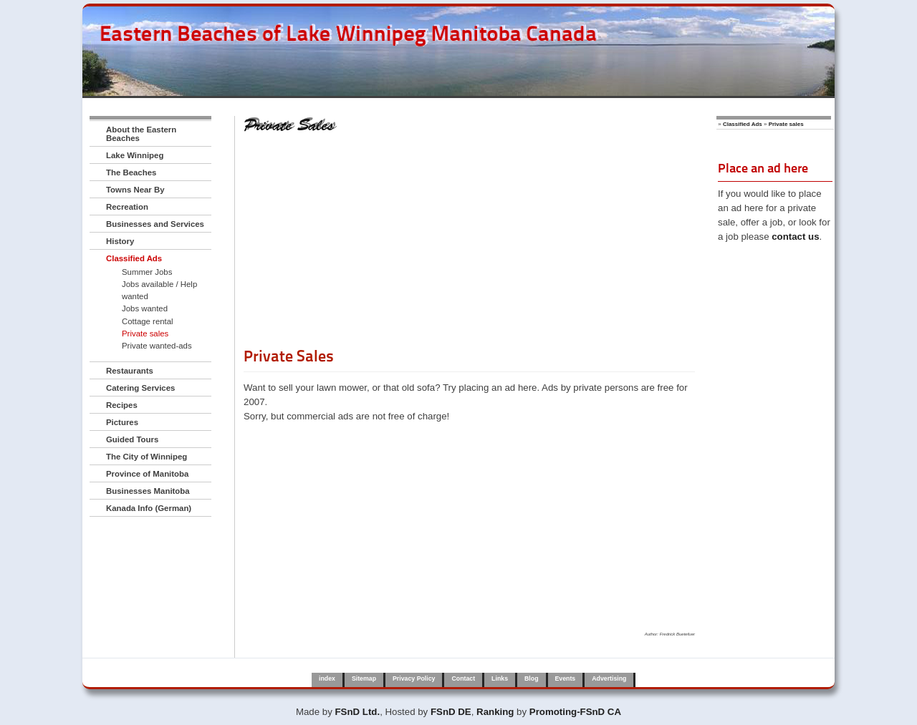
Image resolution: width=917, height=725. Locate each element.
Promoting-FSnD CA (575, 711)
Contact (463, 678)
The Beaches (131, 172)
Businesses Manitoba (148, 491)
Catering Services (140, 388)
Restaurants (129, 370)
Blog (531, 678)
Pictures (122, 422)
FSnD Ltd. (357, 711)
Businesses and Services (155, 224)
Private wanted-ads (157, 345)
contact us (795, 236)
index (327, 678)
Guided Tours (132, 439)
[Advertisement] (469, 245)
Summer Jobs (147, 272)
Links (499, 678)
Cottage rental (147, 321)
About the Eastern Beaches (141, 133)
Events (565, 678)
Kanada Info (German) (148, 508)
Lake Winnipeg (134, 155)
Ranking (495, 711)
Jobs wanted (145, 308)
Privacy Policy (414, 678)
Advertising (609, 678)
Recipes (122, 405)
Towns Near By (135, 189)
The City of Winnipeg (146, 456)
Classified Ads (134, 258)
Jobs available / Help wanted (159, 290)
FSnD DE (451, 711)
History (120, 241)
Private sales (145, 333)
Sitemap (364, 678)
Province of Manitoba (147, 473)
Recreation (127, 207)
